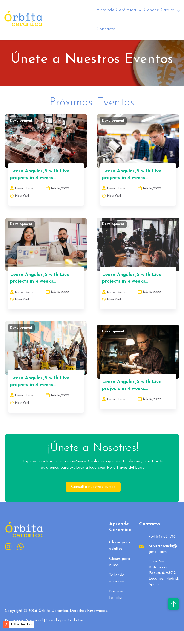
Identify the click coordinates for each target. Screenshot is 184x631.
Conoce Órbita (159, 10)
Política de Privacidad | (25, 620)
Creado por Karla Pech (66, 620)
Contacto (105, 28)
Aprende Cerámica (116, 10)
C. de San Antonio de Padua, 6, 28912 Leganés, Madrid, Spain (164, 573)
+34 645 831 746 (162, 536)
